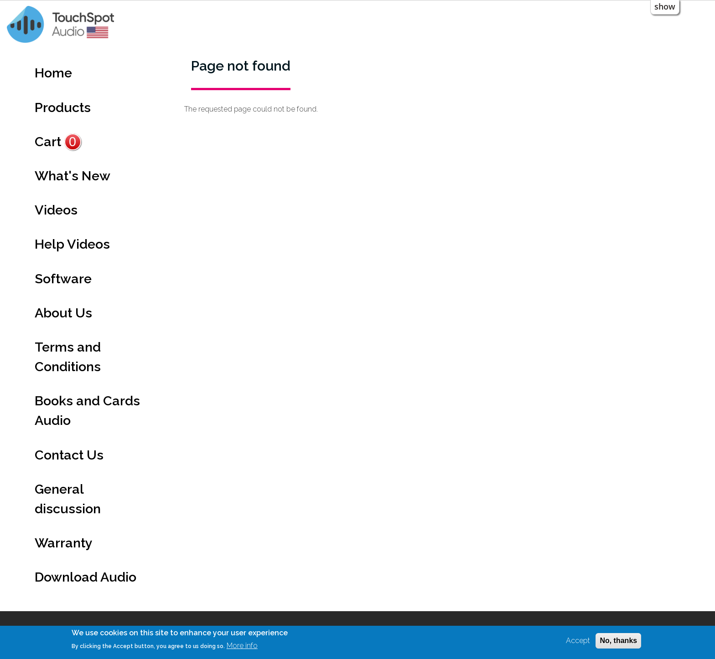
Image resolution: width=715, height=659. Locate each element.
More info (242, 645)
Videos (56, 210)
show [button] (664, 6)
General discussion (68, 498)
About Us (63, 313)
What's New (72, 176)
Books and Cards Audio (87, 410)
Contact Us (69, 455)
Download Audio (85, 577)
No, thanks (618, 640)
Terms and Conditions (68, 356)
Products (63, 107)
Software (63, 278)
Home (53, 73)
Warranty (64, 543)
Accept (578, 640)
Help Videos (72, 244)
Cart (58, 141)
